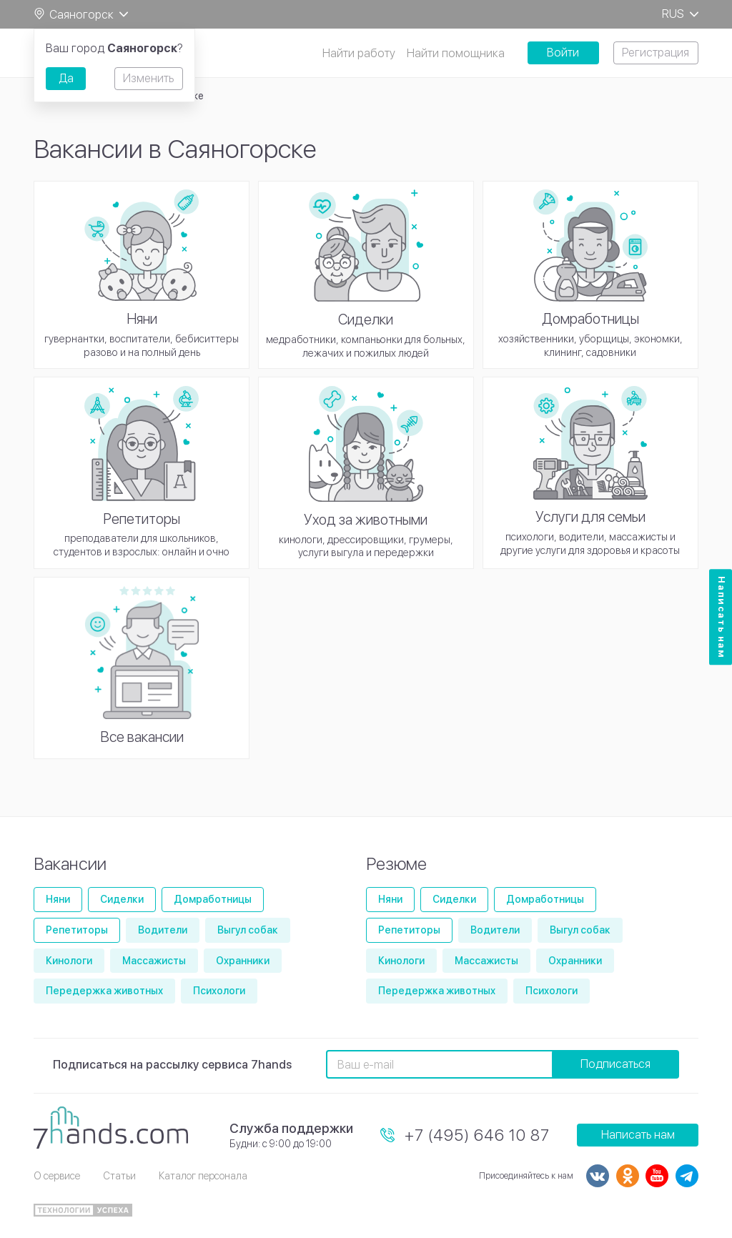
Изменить (148, 78)
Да (66, 78)
